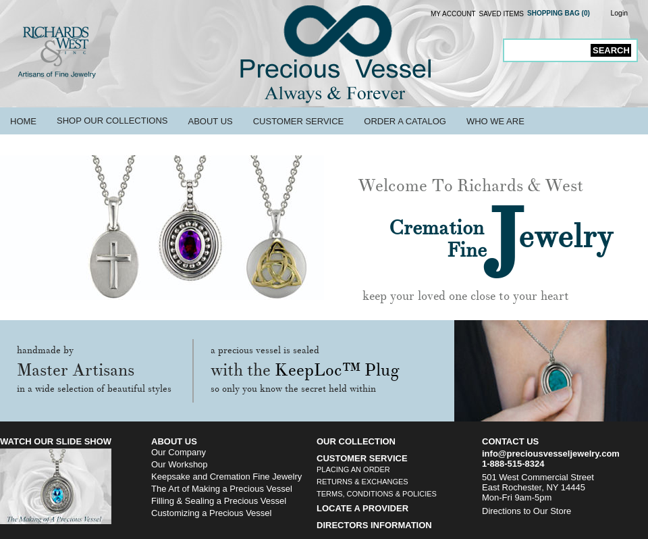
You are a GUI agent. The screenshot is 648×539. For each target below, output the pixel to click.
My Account (453, 14)
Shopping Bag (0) (558, 13)
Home (23, 121)
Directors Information (374, 525)
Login (619, 13)
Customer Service (298, 121)
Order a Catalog (405, 121)
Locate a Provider (362, 508)
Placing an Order (353, 469)
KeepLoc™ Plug (337, 370)
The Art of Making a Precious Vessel (221, 489)
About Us (210, 121)
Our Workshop (179, 464)
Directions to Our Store (526, 511)
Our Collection (356, 441)
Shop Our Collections (112, 121)
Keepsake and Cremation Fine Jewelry (226, 476)
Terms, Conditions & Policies (377, 494)
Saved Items (501, 14)
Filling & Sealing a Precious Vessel (218, 501)
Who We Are (495, 121)
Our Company (178, 452)
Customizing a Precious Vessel (211, 513)
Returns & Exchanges (362, 482)
